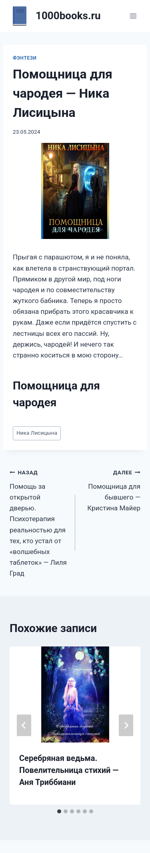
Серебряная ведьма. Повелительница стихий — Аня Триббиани (69, 770)
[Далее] (126, 725)
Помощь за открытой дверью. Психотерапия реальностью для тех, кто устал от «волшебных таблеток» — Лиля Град (39, 522)
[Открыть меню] (133, 16)
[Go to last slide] (24, 725)
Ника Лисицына (36, 433)
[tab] (59, 811)
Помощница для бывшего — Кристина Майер (111, 489)
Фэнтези (25, 58)
